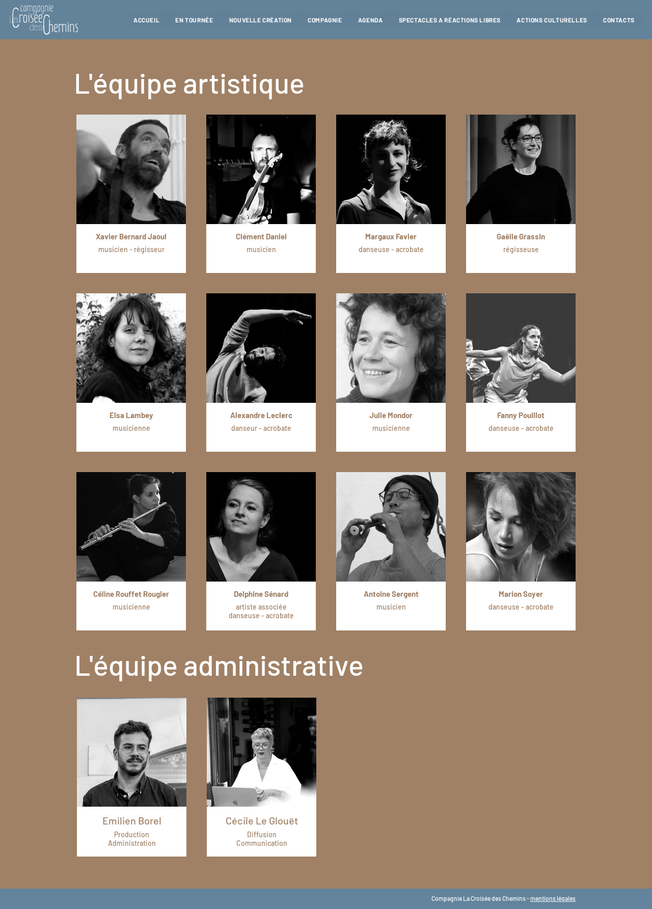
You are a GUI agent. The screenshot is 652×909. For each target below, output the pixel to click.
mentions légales (553, 898)
